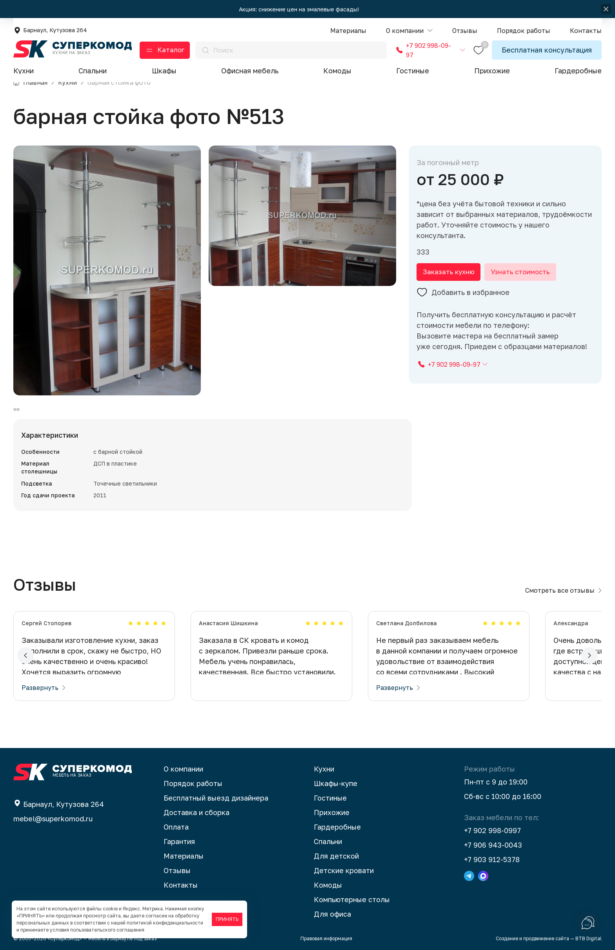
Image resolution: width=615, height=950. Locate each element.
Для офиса (332, 914)
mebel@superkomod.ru (53, 818)
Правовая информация (326, 938)
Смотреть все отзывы (563, 590)
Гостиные (412, 70)
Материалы (184, 856)
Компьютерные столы (352, 899)
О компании (183, 768)
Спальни (92, 70)
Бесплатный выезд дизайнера (216, 797)
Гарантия (179, 841)
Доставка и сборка (196, 812)
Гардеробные (578, 70)
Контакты (181, 885)
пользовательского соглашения (107, 930)
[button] (409, 31)
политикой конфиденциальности (165, 923)
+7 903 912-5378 (492, 859)
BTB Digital (588, 938)
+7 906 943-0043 (493, 845)
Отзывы (177, 870)
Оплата (176, 827)
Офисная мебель (249, 70)
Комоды (337, 70)
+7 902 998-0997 (492, 830)
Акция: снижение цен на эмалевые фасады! (299, 9)
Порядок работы (193, 783)
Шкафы (164, 70)
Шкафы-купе (335, 783)
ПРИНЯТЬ (227, 919)
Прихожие (492, 70)
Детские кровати (344, 870)
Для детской (336, 856)
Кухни (23, 70)
